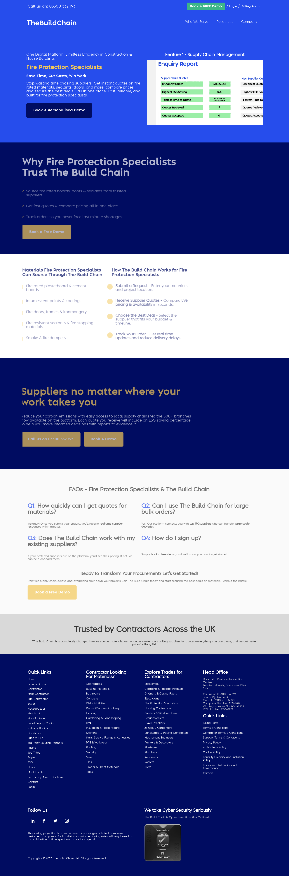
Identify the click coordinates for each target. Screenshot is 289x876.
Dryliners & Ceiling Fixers (160, 693)
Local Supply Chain (40, 723)
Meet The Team (38, 772)
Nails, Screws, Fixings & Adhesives (108, 737)
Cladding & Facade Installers (163, 689)
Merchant (34, 713)
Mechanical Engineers (158, 737)
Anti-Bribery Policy (214, 747)
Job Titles (34, 752)
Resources (225, 21)
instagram (67, 821)
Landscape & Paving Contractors (166, 733)
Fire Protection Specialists (161, 703)
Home (32, 679)
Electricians (151, 698)
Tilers (147, 767)
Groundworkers (154, 718)
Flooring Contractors (157, 708)
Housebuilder (36, 708)
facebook (44, 821)
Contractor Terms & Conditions (223, 733)
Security (91, 752)
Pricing (32, 747)
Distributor (34, 733)
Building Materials (97, 689)
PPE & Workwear (96, 742)
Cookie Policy (211, 752)
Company (249, 21)
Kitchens (91, 733)
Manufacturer (36, 718)
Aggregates (94, 684)
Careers (208, 773)
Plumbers (150, 752)
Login (233, 6)
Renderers (151, 757)
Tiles (89, 762)
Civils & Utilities (95, 703)
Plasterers (150, 747)
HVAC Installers (154, 723)
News (31, 767)
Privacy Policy (212, 742)
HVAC (89, 723)
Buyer (31, 703)
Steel (89, 757)
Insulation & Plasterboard (103, 728)
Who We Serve (196, 21)
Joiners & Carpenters (158, 728)
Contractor (35, 689)
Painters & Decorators (158, 742)
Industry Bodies (38, 728)
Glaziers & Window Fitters (160, 713)
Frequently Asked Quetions (45, 777)
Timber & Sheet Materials (102, 767)
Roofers (149, 762)
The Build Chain (51, 22)
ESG (30, 762)
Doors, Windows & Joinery (102, 708)
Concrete (92, 698)
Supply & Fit (35, 738)
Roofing (91, 747)
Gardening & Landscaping (103, 718)
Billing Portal (251, 6)
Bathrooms (93, 693)
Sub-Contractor (38, 699)
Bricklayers (151, 684)
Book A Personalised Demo (59, 110)
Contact (33, 782)
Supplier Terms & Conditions (221, 737)
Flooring (91, 713)
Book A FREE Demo (206, 6)
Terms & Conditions (215, 728)
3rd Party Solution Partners (45, 743)
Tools (89, 772)
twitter (55, 821)
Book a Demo (37, 684)
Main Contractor (38, 694)
